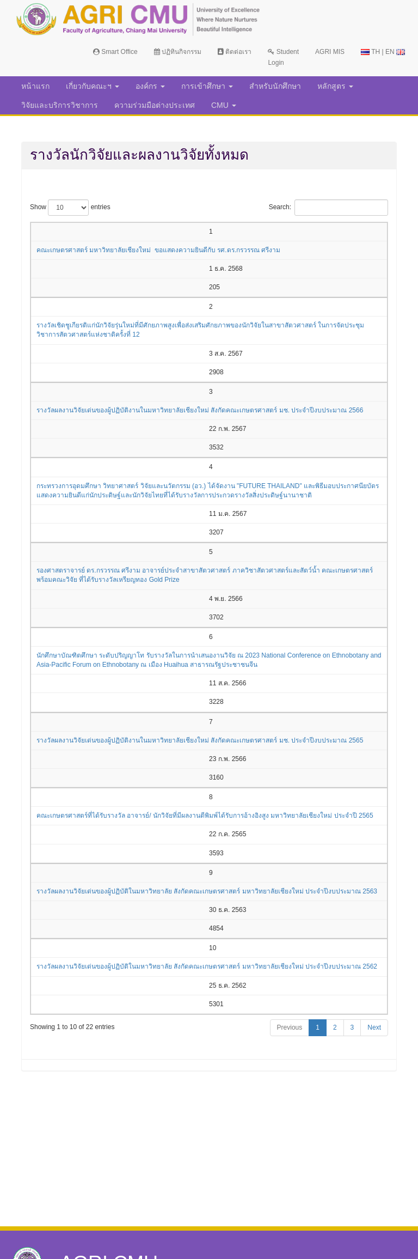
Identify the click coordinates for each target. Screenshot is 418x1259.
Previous (290, 1027)
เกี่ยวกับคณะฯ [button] (92, 86)
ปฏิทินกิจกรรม (177, 52)
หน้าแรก (35, 86)
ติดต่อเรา (234, 52)
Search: (328, 207)
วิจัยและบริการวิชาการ (59, 105)
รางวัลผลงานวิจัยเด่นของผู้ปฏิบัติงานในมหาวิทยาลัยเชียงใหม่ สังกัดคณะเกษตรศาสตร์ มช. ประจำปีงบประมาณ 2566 (199, 410)
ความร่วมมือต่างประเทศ (154, 105)
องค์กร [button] (150, 86)
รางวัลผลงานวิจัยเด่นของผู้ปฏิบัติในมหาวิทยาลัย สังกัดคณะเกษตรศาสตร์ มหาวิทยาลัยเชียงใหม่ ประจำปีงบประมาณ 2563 (206, 891)
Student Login (283, 57)
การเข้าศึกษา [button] (207, 86)
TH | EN (383, 52)
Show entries (70, 207)
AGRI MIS (330, 52)
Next (374, 1027)
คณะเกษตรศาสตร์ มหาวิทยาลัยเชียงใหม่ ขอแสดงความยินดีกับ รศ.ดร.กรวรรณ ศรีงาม (158, 250)
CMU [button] (223, 105)
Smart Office (115, 52)
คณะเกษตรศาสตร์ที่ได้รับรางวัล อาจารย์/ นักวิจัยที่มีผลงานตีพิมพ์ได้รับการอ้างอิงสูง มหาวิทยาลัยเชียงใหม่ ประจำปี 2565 (204, 815)
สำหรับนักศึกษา (275, 86)
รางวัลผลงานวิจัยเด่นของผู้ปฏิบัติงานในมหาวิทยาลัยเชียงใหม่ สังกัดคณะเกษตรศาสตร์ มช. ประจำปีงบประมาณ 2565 (199, 740)
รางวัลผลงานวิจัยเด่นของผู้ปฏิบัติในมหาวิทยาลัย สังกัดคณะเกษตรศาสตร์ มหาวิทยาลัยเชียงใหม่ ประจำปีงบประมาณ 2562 (206, 966)
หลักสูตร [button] (335, 86)
